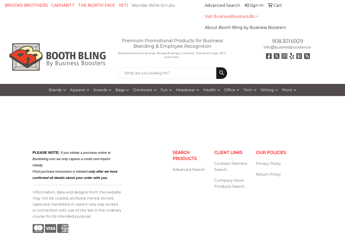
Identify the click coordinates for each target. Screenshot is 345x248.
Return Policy (268, 174)
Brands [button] (55, 90)
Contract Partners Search (230, 166)
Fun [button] (164, 90)
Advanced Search (189, 169)
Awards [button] (100, 90)
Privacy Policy (268, 163)
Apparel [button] (77, 90)
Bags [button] (120, 90)
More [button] (287, 90)
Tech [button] (247, 90)
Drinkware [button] (142, 90)
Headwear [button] (185, 90)
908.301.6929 (287, 41)
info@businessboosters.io (287, 47)
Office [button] (229, 90)
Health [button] (209, 90)
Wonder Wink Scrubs (153, 5)
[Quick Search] (167, 73)
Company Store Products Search (229, 183)
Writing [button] (267, 90)
